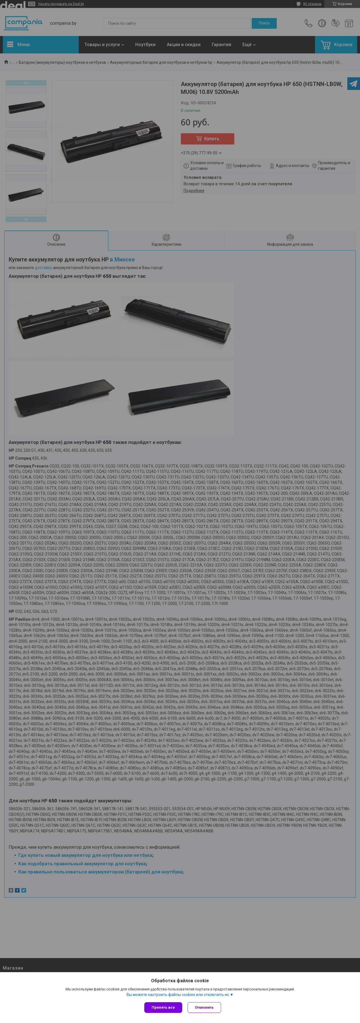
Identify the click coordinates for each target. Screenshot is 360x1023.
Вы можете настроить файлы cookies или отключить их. (178, 994)
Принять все (163, 1007)
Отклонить (204, 1007)
